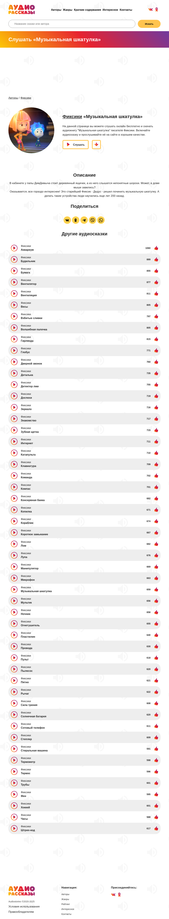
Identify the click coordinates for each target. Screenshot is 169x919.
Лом (23, 545)
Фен (23, 796)
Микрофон (28, 579)
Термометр (28, 762)
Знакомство (28, 420)
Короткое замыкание (34, 534)
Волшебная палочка (34, 329)
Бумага (25, 272)
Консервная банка (33, 500)
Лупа (24, 557)
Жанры (67, 9)
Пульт (25, 659)
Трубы (25, 784)
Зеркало (26, 409)
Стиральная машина (34, 750)
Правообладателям (21, 911)
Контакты (126, 9)
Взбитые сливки (31, 318)
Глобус (25, 352)
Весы (24, 306)
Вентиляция (29, 295)
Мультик (26, 602)
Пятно (25, 682)
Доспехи (26, 397)
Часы (24, 818)
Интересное (110, 9)
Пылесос (27, 670)
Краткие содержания (87, 9)
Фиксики (25, 97)
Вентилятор (28, 284)
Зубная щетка (30, 431)
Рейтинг (65, 904)
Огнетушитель (30, 625)
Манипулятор (29, 568)
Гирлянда (27, 340)
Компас (26, 488)
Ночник (25, 614)
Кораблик (27, 523)
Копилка (26, 511)
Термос (25, 773)
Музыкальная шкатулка (36, 591)
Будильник (28, 261)
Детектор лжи (30, 386)
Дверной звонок (31, 363)
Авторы (56, 9)
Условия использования (24, 906)
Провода (26, 648)
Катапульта (28, 454)
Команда (26, 477)
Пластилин (28, 636)
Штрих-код (28, 830)
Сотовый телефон (33, 727)
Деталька (27, 375)
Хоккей (25, 807)
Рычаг (25, 693)
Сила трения (29, 705)
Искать (149, 23)
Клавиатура (28, 466)
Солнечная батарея (33, 716)
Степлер (26, 739)
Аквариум (27, 249)
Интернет (27, 443)
